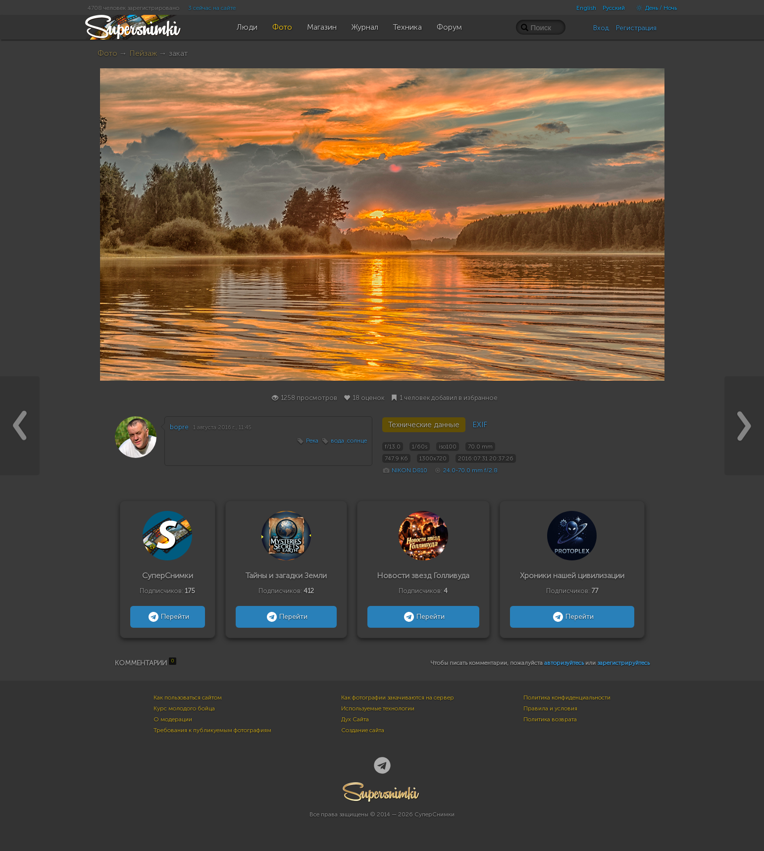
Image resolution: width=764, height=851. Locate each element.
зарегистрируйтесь (623, 662)
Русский (614, 7)
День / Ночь (654, 7)
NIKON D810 (409, 470)
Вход (601, 28)
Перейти (167, 616)
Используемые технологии (377, 708)
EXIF (479, 424)
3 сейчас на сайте (212, 7)
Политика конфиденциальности (567, 697)
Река (312, 440)
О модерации (172, 719)
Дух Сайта (355, 719)
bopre (179, 427)
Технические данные (423, 424)
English (586, 7)
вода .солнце (349, 440)
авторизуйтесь (564, 662)
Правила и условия (550, 708)
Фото (107, 53)
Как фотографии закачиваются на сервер (397, 697)
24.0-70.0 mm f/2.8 (470, 470)
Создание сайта (362, 730)
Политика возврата (550, 719)
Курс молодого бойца (184, 708)
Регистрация (636, 28)
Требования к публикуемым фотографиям (212, 730)
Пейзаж (143, 53)
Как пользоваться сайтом (187, 697)
